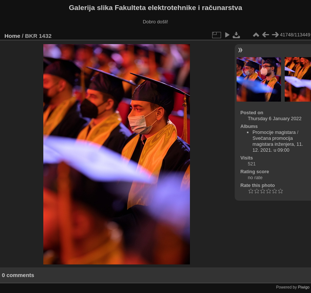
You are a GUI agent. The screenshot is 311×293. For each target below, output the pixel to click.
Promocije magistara (274, 132)
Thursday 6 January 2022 (274, 118)
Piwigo (304, 287)
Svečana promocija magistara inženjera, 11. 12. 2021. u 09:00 (278, 144)
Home (12, 36)
